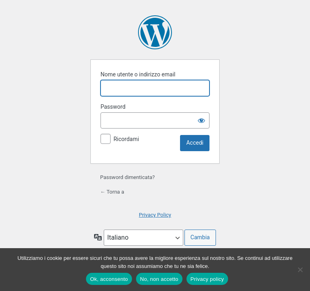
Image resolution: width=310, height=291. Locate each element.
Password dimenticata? (127, 177)
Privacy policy (207, 279)
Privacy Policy (155, 215)
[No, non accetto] (300, 270)
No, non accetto (159, 279)
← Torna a (112, 192)
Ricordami (126, 139)
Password (113, 106)
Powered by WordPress (155, 32)
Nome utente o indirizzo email (138, 74)
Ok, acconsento (109, 279)
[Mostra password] (201, 120)
